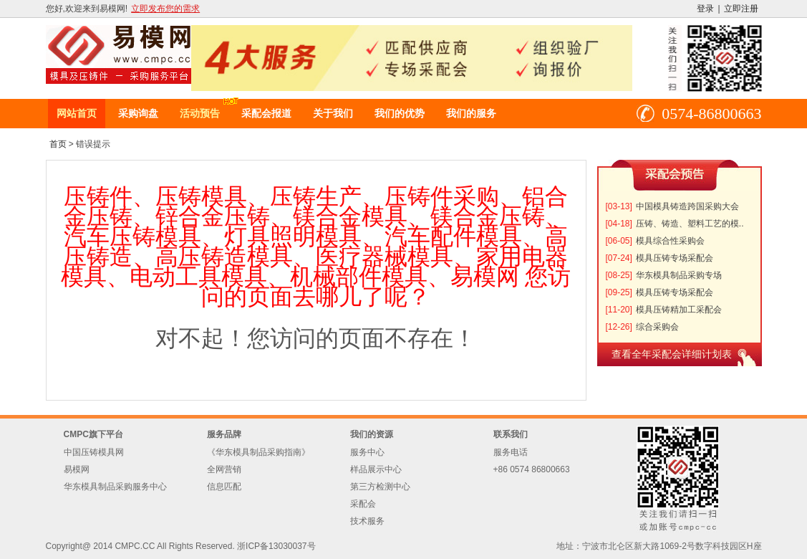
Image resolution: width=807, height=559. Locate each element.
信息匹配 (224, 487)
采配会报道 (266, 113)
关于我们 (333, 113)
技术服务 (367, 521)
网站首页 (77, 113)
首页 (58, 144)
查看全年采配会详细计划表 (672, 354)
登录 (705, 9)
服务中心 (367, 452)
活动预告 (200, 113)
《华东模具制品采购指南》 (258, 452)
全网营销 (224, 469)
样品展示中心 (376, 469)
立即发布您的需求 (165, 9)
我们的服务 (471, 113)
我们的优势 (399, 113)
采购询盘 (138, 113)
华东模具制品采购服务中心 (115, 487)
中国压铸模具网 (94, 452)
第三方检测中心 (380, 487)
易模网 (77, 469)
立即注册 (741, 9)
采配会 (363, 504)
